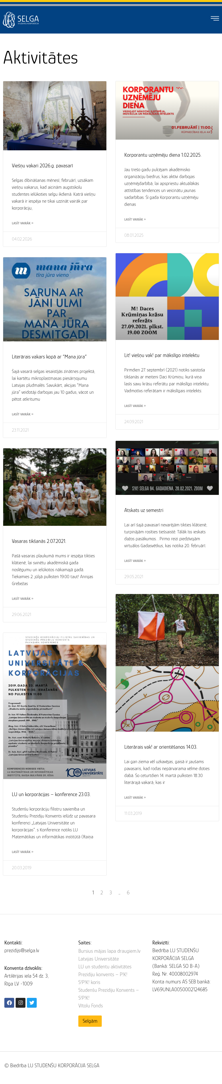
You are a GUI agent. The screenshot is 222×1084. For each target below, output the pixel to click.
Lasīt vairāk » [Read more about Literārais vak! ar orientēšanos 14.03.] (135, 798)
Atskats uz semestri (143, 509)
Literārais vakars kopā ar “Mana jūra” (49, 357)
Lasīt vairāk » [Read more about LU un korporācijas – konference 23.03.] (22, 852)
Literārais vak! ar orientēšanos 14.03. (160, 747)
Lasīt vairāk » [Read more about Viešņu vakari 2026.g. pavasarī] (22, 223)
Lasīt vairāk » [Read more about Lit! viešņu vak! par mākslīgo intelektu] (135, 406)
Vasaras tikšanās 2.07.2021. (39, 541)
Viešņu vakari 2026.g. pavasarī (42, 166)
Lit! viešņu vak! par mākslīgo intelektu (161, 355)
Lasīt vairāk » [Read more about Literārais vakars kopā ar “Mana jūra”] (22, 414)
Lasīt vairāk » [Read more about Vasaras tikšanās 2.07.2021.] (22, 599)
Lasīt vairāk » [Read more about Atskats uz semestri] (135, 560)
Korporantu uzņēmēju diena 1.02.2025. (162, 155)
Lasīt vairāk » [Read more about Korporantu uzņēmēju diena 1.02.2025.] (135, 219)
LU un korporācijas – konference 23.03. (51, 794)
